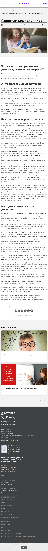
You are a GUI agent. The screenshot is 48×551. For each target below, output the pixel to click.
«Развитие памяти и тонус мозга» (10, 480)
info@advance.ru (6, 437)
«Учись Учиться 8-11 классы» (8, 469)
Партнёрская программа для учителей (18, 536)
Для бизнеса (6, 514)
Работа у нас (7, 525)
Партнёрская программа (12, 533)
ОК (24, 548)
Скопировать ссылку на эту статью (24, 315)
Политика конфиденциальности (16, 451)
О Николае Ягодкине (10, 517)
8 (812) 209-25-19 (8, 424)
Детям (4, 465)
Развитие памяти (8, 497)
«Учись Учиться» (5, 478)
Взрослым (5, 476)
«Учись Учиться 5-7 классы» (8, 467)
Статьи (4, 509)
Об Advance (6, 522)
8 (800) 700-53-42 (8, 422)
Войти (45, 3)
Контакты (5, 530)
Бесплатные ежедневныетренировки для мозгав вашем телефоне (12, 459)
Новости (5, 512)
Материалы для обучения (8, 471)
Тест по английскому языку (8, 492)
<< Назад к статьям (41, 400)
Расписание (6, 506)
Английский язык (9, 488)
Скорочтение (7, 500)
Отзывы (4, 503)
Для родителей (5, 482)
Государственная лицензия (15, 453)
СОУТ (3, 528)
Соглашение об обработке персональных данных (15, 448)
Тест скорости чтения (6, 484)
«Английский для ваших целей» (9, 490)
